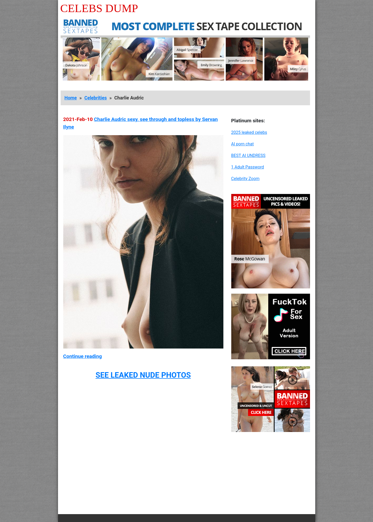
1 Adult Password (247, 167)
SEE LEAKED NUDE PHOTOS (143, 375)
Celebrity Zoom (245, 178)
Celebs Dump (99, 8)
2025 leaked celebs (249, 132)
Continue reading (82, 356)
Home (71, 98)
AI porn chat (242, 143)
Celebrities (95, 98)
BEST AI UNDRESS (248, 155)
